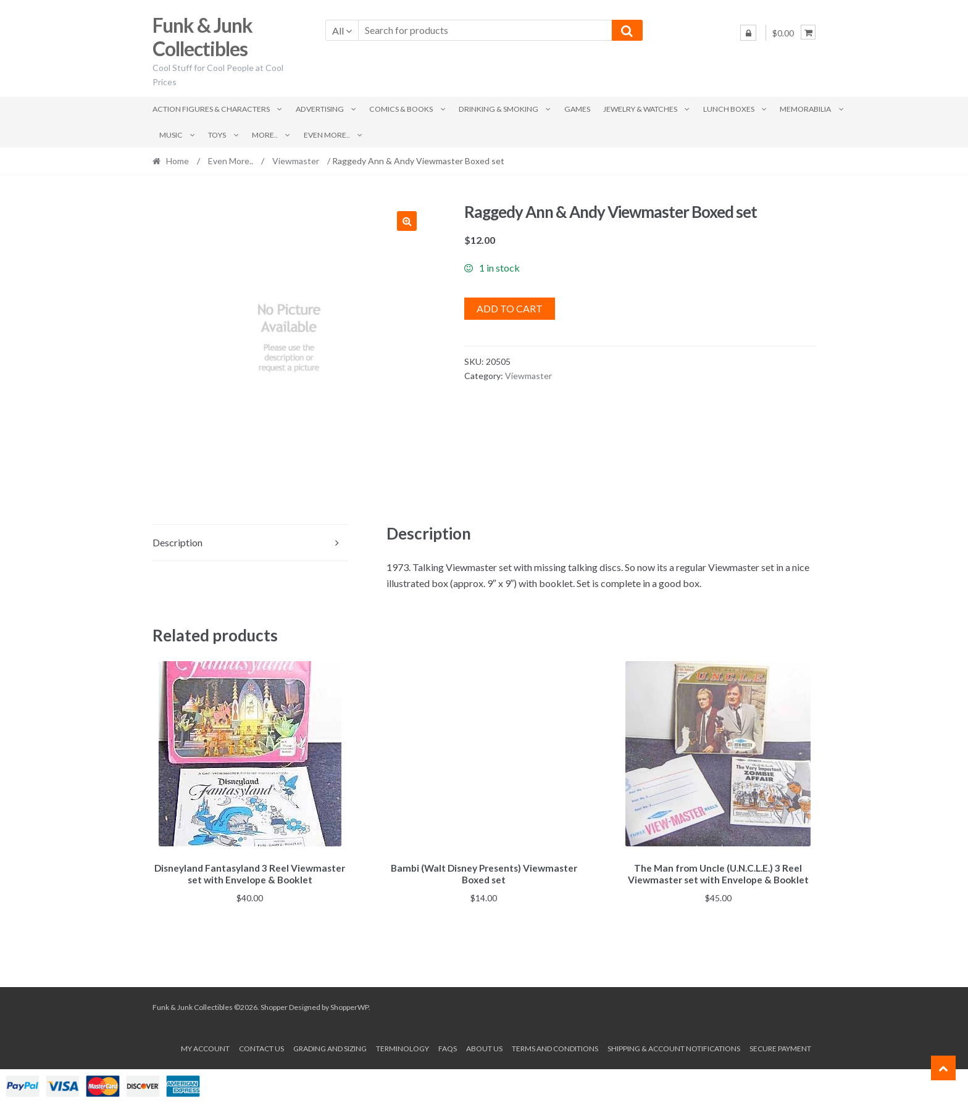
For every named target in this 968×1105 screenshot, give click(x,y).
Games (577, 109)
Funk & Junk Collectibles (202, 37)
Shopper (274, 1005)
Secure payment (780, 1046)
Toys (217, 135)
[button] (407, 221)
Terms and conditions (555, 1046)
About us (484, 1046)
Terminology (402, 1046)
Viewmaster (295, 161)
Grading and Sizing (330, 1046)
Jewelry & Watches (640, 109)
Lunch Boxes (728, 109)
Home (177, 161)
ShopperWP (349, 1005)
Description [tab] (177, 542)
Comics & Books (401, 109)
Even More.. (327, 135)
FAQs (447, 1046)
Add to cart (510, 308)
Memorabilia (805, 109)
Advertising (320, 109)
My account (205, 1046)
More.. (265, 135)
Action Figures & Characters (211, 109)
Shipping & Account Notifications (673, 1046)
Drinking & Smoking (498, 109)
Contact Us (261, 1046)
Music (171, 135)
